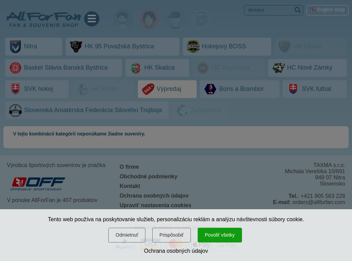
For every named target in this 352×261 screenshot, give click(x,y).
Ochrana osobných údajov (176, 251)
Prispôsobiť (172, 235)
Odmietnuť (127, 235)
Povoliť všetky (220, 235)
